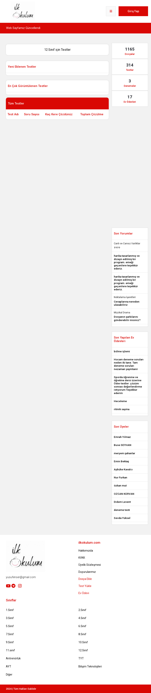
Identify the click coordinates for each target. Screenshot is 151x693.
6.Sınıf (82, 626)
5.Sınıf (10, 626)
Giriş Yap (133, 11)
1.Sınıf (10, 610)
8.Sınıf (82, 634)
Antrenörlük (13, 658)
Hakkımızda (85, 550)
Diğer (9, 674)
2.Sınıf (82, 610)
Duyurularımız (87, 571)
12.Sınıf (83, 650)
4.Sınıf (82, 618)
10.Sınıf (83, 642)
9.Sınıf (10, 642)
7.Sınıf (10, 634)
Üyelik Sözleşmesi (89, 564)
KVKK (81, 557)
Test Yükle (84, 586)
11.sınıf (10, 650)
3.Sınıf (10, 618)
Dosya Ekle (85, 578)
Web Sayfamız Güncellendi (23, 28)
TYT (81, 658)
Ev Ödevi (83, 593)
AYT (8, 666)
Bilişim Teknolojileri (90, 666)
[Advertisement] (77, 130)
